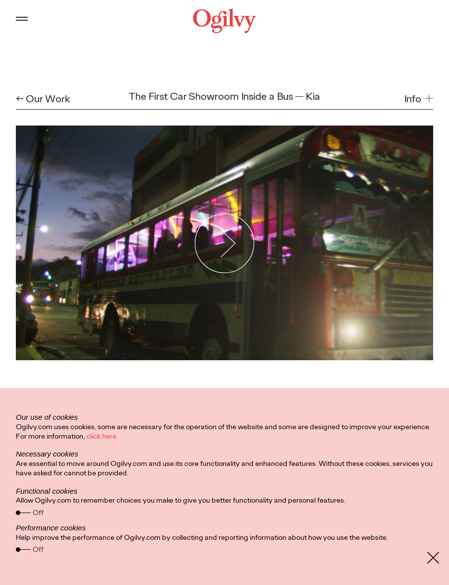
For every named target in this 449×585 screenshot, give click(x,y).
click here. (102, 436)
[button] (418, 98)
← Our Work (43, 98)
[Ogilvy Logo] (224, 20)
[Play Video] (224, 243)
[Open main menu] (22, 21)
